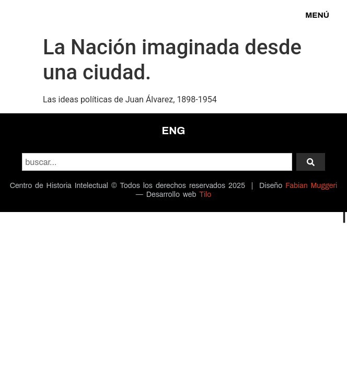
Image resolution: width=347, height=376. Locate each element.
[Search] (310, 162)
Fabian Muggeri (311, 186)
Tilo (205, 194)
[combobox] (157, 162)
